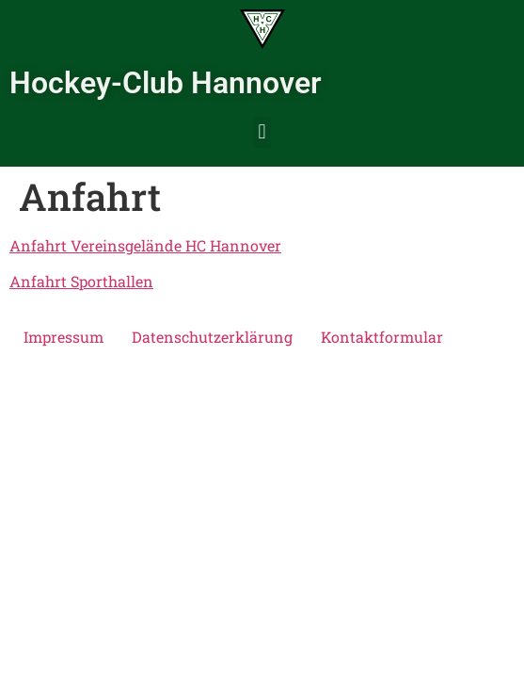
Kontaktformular (382, 337)
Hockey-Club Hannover (165, 83)
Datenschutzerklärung (212, 337)
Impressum (63, 337)
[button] (262, 132)
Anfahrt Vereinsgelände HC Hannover (145, 245)
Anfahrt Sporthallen (81, 281)
